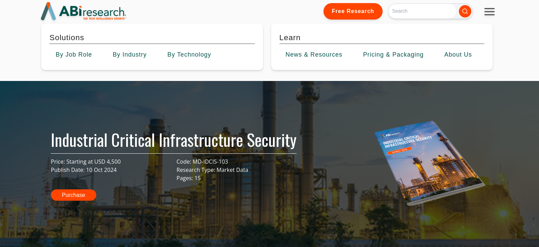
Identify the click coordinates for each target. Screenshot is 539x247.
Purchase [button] (73, 195)
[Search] (422, 11)
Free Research (353, 11)
